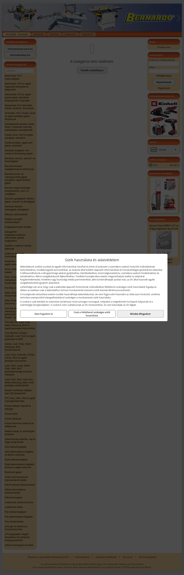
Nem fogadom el (43, 313)
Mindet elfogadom (140, 313)
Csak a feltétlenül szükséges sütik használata (92, 314)
